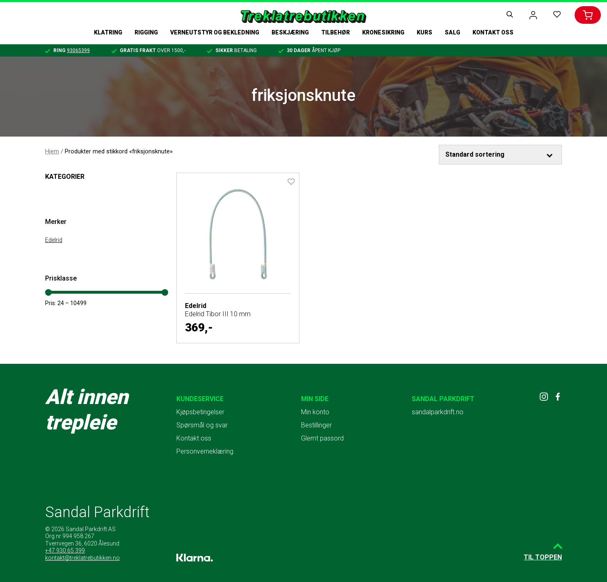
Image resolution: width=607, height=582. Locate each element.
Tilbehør (335, 32)
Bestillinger (316, 425)
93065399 (78, 50)
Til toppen (543, 557)
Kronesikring (383, 32)
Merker (55, 222)
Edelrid (53, 240)
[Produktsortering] (500, 154)
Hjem (52, 151)
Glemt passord (322, 438)
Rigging (146, 32)
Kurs (424, 32)
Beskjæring (290, 32)
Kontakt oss (492, 32)
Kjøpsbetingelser (200, 412)
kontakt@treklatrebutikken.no (82, 558)
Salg (452, 32)
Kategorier (64, 176)
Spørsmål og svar (202, 425)
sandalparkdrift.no (437, 412)
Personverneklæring (204, 451)
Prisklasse (61, 278)
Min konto (315, 412)
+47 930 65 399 (65, 550)
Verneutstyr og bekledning (214, 32)
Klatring (108, 32)
